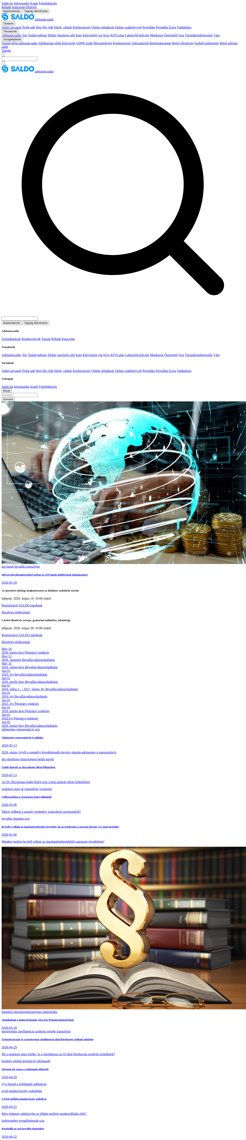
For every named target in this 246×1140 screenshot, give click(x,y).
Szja (181, 35)
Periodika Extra (166, 27)
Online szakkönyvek (128, 27)
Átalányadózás (37, 35)
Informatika (21, 3)
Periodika (148, 27)
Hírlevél (31, 7)
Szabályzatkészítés (206, 43)
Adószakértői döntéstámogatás (151, 43)
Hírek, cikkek (63, 27)
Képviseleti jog (92, 35)
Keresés (8, 399)
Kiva (106, 35)
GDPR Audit (84, 43)
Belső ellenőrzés (183, 43)
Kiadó (34, 3)
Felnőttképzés (48, 3)
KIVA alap (117, 35)
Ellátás (52, 35)
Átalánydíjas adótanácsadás (19, 43)
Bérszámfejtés (103, 43)
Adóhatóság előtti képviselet (56, 43)
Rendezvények (31, 339)
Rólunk (6, 7)
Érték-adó (28, 27)
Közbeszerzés (82, 27)
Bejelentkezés (11, 11)
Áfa (24, 35)
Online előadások (102, 27)
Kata (79, 35)
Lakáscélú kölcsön (137, 35)
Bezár (6, 390)
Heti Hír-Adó (44, 27)
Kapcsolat (18, 7)
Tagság (6, 50)
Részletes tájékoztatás (16, 612)
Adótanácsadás (11, 35)
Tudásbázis (184, 27)
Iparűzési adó (66, 35)
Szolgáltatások (11, 339)
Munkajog (156, 35)
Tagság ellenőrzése (36, 11)
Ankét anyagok (11, 27)
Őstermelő (171, 35)
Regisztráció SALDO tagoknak (22, 605)
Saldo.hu (7, 3)
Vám (216, 35)
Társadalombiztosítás (199, 35)
